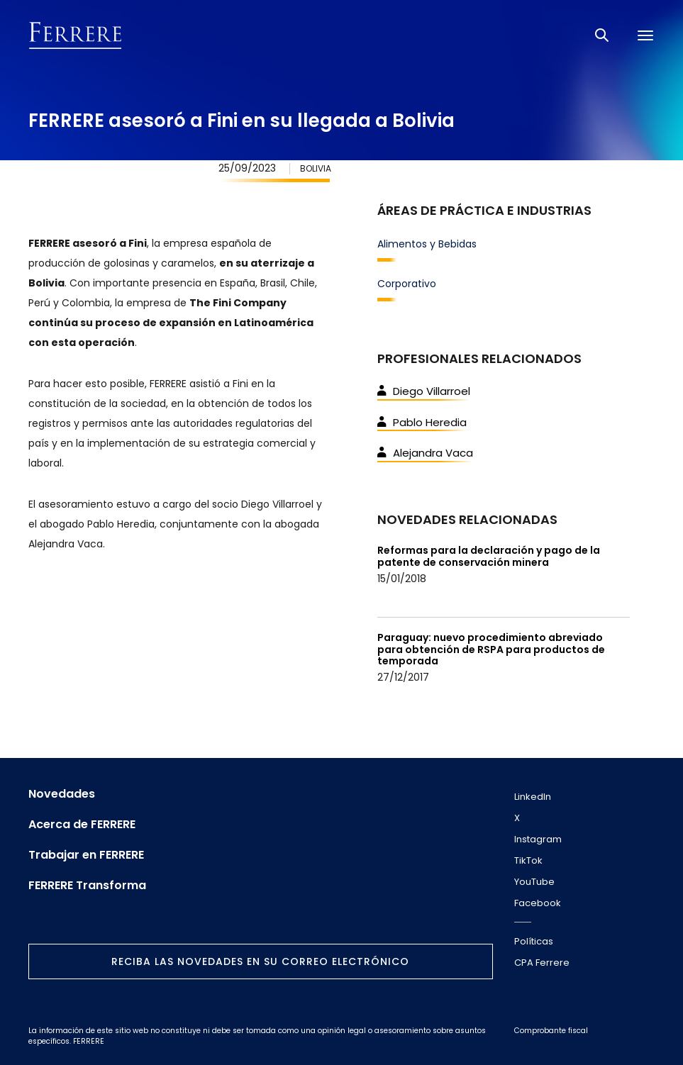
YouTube (534, 881)
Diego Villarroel (423, 391)
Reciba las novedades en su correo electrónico (260, 961)
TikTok (528, 860)
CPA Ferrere (542, 962)
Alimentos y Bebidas (427, 244)
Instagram (538, 839)
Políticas (533, 941)
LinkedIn (532, 796)
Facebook (537, 903)
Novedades (61, 794)
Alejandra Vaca (425, 452)
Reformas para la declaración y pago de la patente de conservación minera (488, 556)
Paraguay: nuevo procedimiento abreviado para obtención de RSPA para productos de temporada (491, 649)
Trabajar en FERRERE (86, 855)
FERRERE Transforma (87, 885)
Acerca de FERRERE (81, 824)
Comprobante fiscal (551, 1030)
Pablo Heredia (422, 422)
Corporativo (406, 284)
